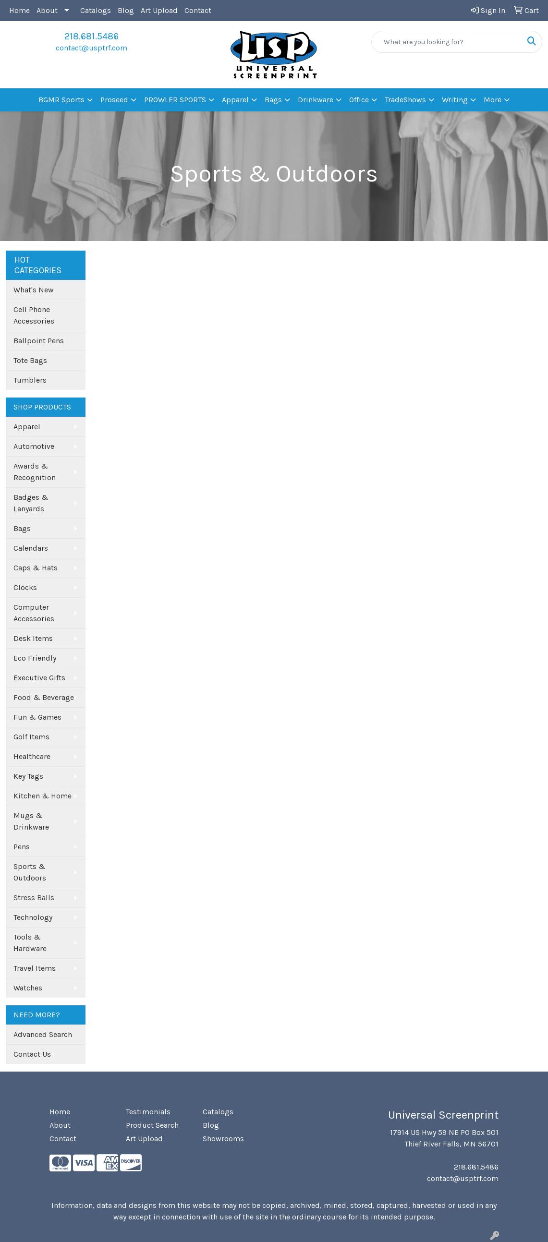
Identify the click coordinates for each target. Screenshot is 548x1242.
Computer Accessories (33, 613)
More (492, 99)
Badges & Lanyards (31, 503)
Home (19, 10)
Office (359, 99)
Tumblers (30, 380)
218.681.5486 (91, 36)
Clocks (25, 587)
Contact (197, 10)
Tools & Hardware (30, 942)
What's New (33, 289)
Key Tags (28, 776)
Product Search (152, 1125)
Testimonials (148, 1111)
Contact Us (32, 1054)
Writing (455, 99)
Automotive (33, 446)
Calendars (30, 548)
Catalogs (95, 10)
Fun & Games (37, 717)
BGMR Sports (61, 99)
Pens (21, 846)
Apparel (235, 99)
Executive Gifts (39, 677)
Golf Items (31, 736)
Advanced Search (42, 1034)
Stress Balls (33, 897)
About (47, 10)
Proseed (114, 99)
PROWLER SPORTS (175, 99)
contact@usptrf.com (91, 47)
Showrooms (223, 1138)
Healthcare (31, 756)
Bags (273, 99)
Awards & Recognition (34, 471)
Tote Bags (30, 360)
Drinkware (315, 99)
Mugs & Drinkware (31, 821)
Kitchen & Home (42, 795)
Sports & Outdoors (29, 872)
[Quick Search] (446, 42)
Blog (126, 10)
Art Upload (159, 10)
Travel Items (34, 968)
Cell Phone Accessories (33, 315)
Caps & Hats (35, 567)
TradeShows (405, 99)
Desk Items (33, 638)
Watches (27, 987)
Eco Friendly (34, 658)
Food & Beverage (43, 697)
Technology (32, 917)
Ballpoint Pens (38, 340)
